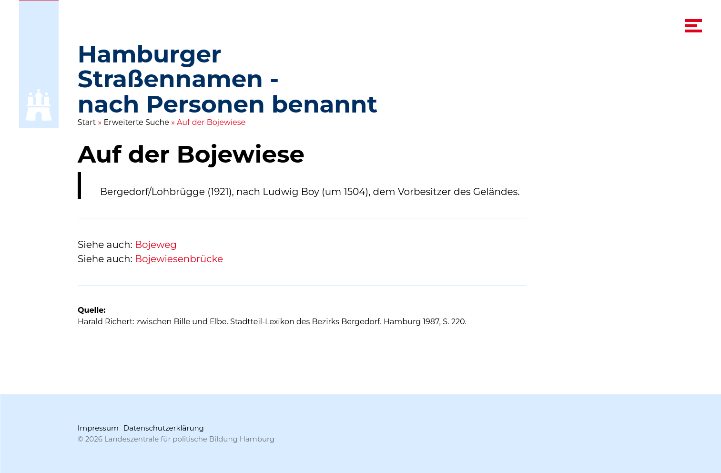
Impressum (98, 427)
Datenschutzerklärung (163, 427)
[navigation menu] (693, 25)
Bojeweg (156, 244)
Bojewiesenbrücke (179, 259)
